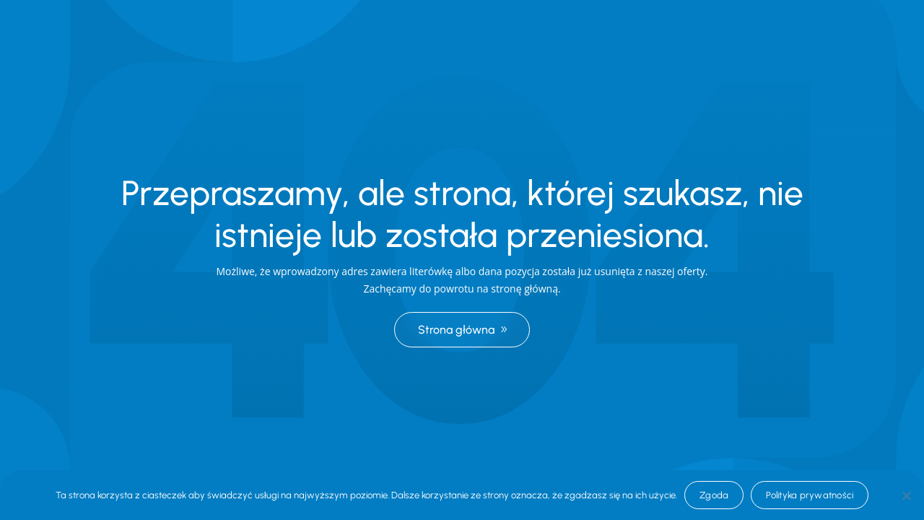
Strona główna (456, 330)
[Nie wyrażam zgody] (906, 495)
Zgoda (713, 495)
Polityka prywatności (809, 495)
